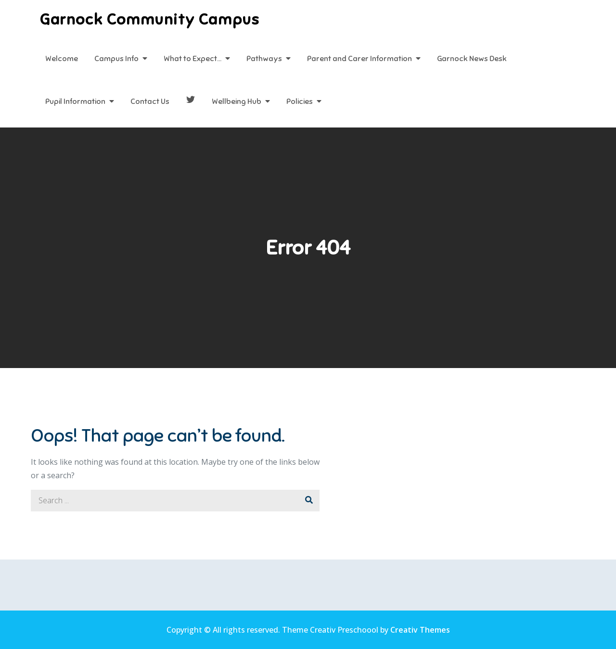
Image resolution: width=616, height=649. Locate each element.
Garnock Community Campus (149, 19)
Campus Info (116, 59)
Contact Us (149, 101)
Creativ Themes (420, 629)
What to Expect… (192, 59)
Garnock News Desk (472, 59)
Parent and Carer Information (359, 59)
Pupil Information (75, 101)
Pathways (264, 59)
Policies (299, 101)
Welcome (61, 59)
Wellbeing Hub (236, 101)
